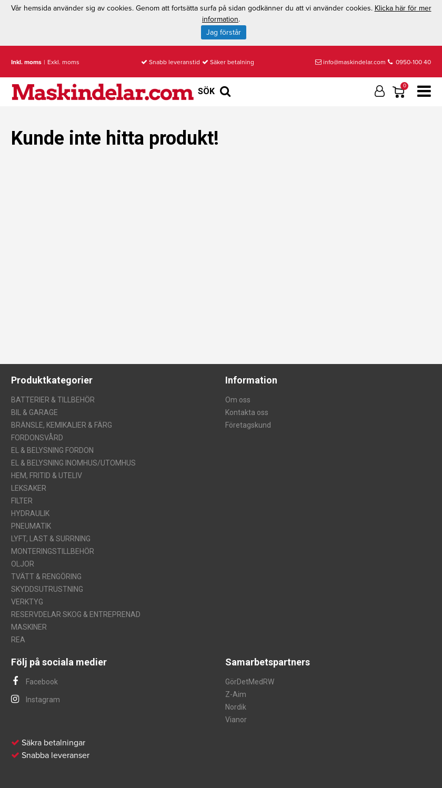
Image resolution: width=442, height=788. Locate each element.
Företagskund (248, 425)
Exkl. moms (63, 62)
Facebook (34, 682)
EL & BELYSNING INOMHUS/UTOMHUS (73, 463)
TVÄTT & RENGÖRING (46, 576)
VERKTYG (27, 602)
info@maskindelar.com (350, 62)
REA (18, 639)
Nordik (235, 707)
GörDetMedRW (249, 682)
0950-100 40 (409, 62)
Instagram (35, 699)
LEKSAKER (28, 488)
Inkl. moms (26, 62)
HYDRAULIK (30, 513)
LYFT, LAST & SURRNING (51, 538)
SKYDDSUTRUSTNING (47, 589)
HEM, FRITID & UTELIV (46, 475)
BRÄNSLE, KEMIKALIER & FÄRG (61, 425)
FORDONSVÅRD (37, 437)
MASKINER (29, 627)
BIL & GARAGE (34, 412)
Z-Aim (235, 694)
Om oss (237, 400)
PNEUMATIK (31, 526)
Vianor (236, 719)
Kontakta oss (246, 412)
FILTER (22, 501)
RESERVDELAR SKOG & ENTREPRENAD (75, 614)
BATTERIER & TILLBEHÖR (53, 400)
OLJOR (22, 564)
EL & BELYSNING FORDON (52, 450)
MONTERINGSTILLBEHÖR (52, 551)
